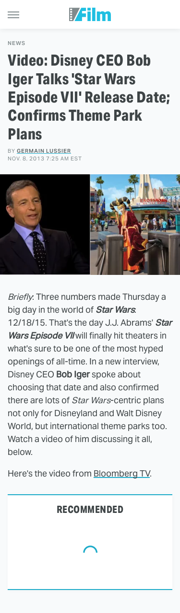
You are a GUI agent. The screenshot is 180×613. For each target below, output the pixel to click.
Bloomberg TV (122, 473)
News (16, 43)
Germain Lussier (44, 151)
